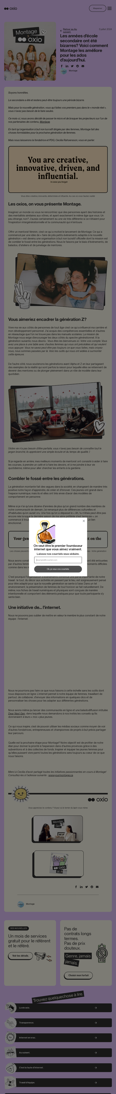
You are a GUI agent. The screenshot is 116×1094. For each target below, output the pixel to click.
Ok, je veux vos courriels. (58, 569)
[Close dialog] (84, 521)
